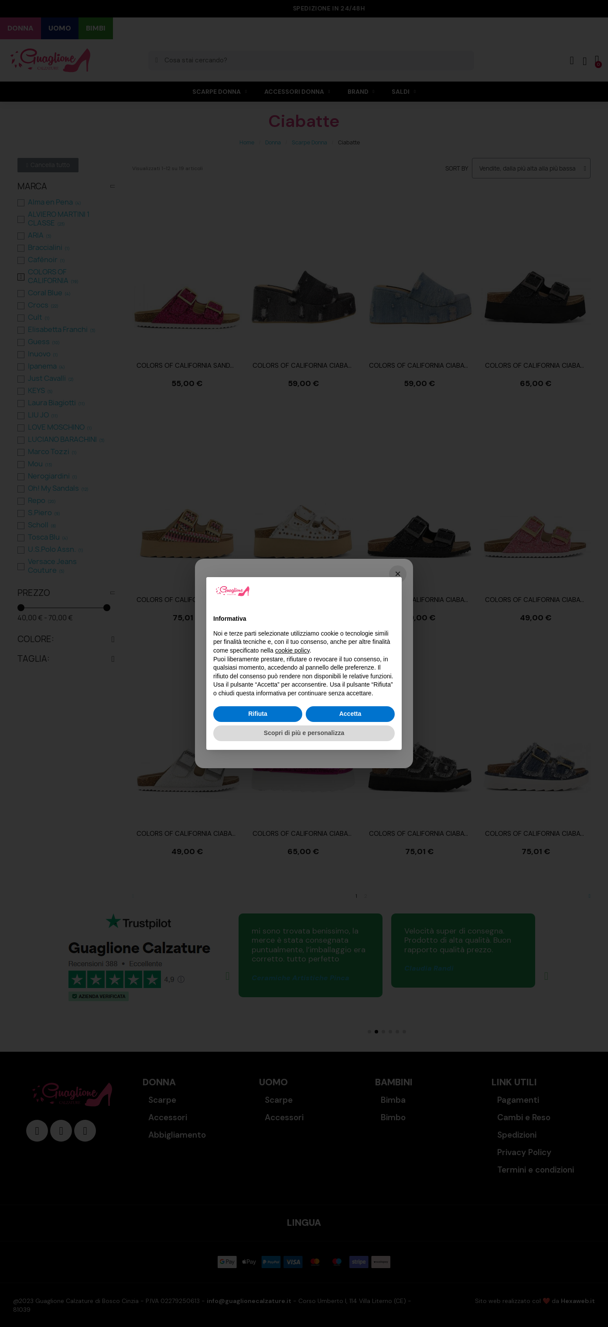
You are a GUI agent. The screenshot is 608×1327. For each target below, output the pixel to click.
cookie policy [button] (292, 650)
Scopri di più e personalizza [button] (304, 732)
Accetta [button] (350, 713)
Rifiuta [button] (257, 713)
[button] (390, 591)
